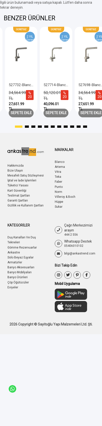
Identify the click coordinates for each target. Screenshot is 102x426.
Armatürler (14, 262)
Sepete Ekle (21, 113)
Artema (60, 167)
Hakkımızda (15, 165)
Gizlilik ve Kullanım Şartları (25, 205)
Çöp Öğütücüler (18, 282)
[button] (19, 127)
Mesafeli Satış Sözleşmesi (25, 175)
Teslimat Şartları (18, 195)
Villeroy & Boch (65, 197)
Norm (58, 192)
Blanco (59, 162)
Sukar (58, 206)
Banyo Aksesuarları (20, 267)
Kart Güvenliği (16, 190)
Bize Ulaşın (15, 170)
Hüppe (59, 201)
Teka (58, 176)
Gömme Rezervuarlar (22, 247)
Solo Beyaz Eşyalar (20, 257)
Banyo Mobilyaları (19, 272)
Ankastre (13, 252)
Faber (58, 181)
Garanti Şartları (17, 200)
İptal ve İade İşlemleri (21, 180)
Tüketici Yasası (17, 185)
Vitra (58, 172)
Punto (59, 187)
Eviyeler (12, 287)
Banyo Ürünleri (17, 277)
